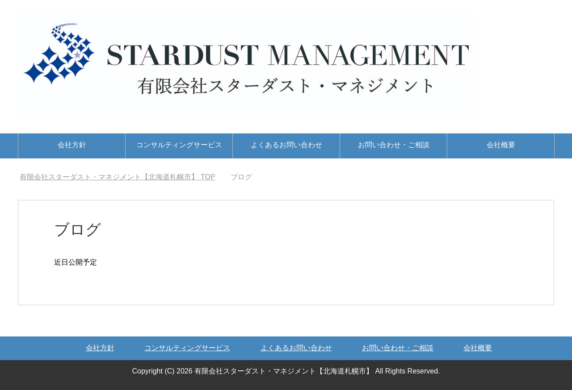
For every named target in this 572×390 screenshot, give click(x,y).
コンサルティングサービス (179, 145)
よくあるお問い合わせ (286, 145)
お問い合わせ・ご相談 (393, 145)
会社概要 (501, 145)
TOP (117, 177)
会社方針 (72, 145)
